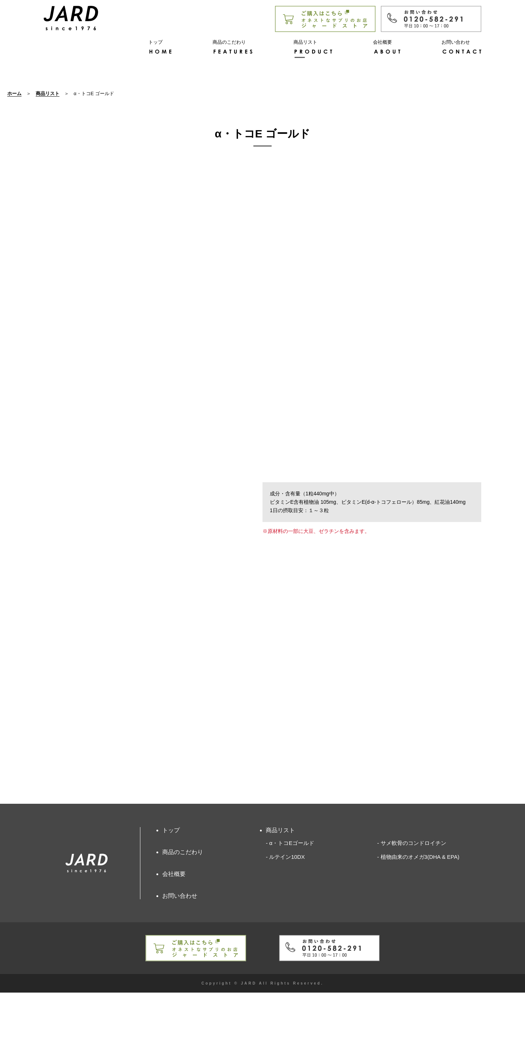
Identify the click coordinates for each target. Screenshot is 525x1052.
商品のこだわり (182, 911)
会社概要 (174, 933)
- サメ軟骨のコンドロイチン (411, 902)
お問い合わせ (179, 955)
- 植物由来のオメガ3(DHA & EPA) (418, 916)
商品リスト (47, 153)
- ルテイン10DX (285, 916)
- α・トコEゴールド (290, 902)
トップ (171, 889)
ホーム (14, 153)
